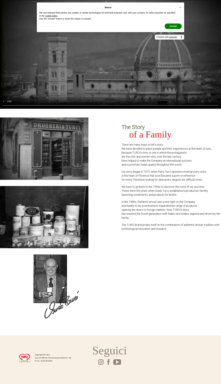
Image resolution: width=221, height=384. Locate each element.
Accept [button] (173, 26)
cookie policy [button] (51, 16)
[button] (180, 7)
